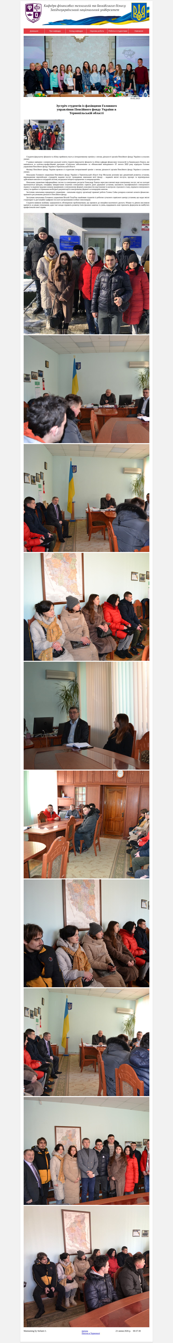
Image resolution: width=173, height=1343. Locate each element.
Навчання (139, 31)
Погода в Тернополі (91, 1333)
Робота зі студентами (118, 31)
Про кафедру (55, 31)
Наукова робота (97, 31)
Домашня (34, 31)
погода (85, 1331)
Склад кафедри (76, 31)
